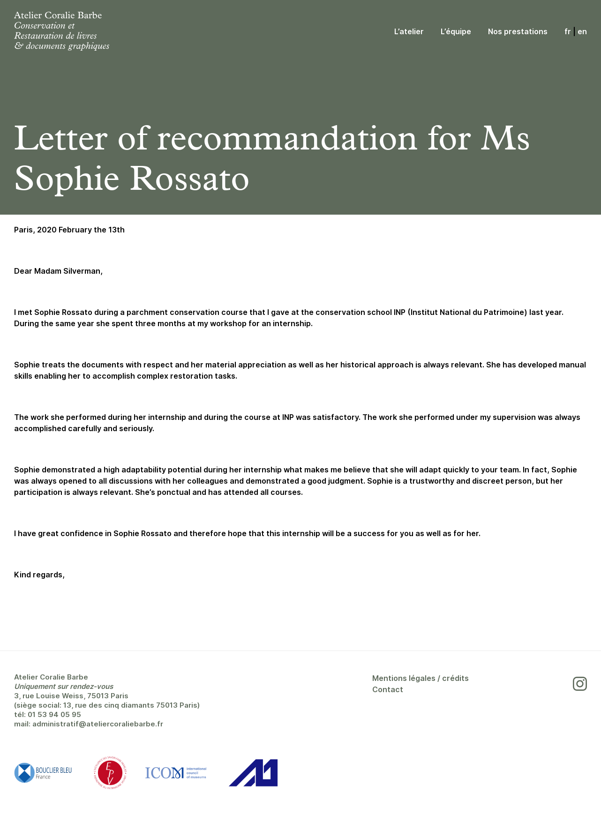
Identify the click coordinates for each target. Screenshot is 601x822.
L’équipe (456, 31)
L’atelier (409, 31)
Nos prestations (518, 31)
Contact (387, 689)
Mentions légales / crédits (420, 678)
